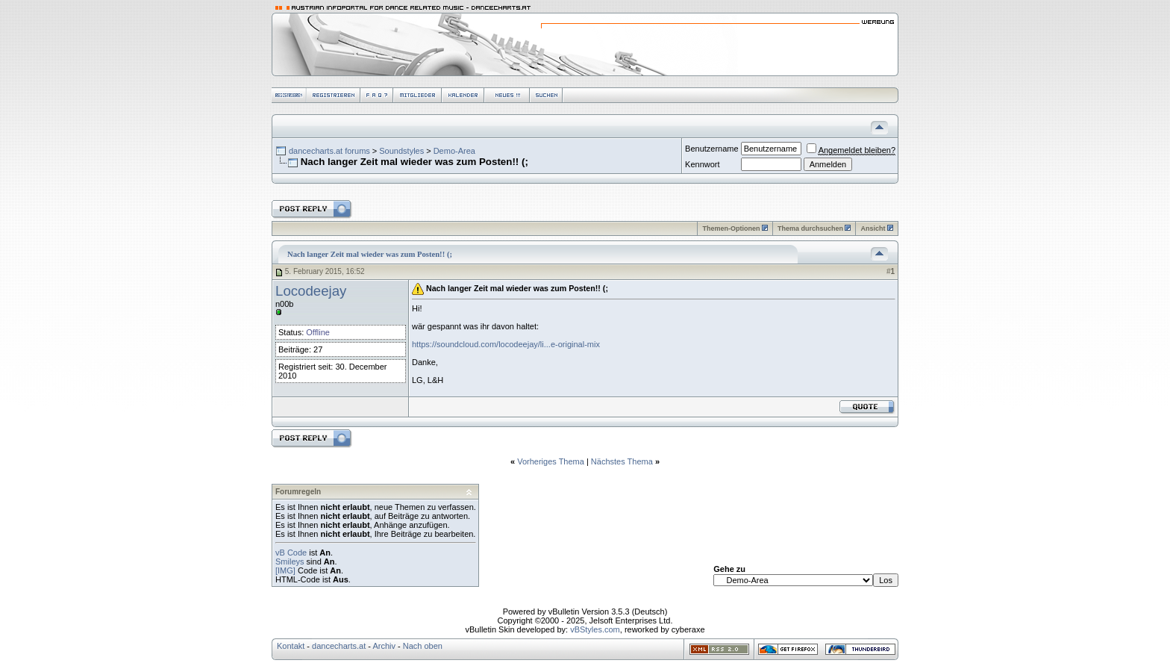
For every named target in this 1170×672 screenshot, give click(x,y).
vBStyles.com (595, 629)
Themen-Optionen (731, 228)
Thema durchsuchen (810, 228)
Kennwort (702, 164)
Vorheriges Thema (550, 461)
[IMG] (285, 570)
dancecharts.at (339, 645)
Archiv (383, 645)
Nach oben (422, 645)
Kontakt (290, 645)
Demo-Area (454, 150)
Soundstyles (401, 150)
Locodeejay (310, 291)
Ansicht (872, 228)
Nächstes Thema (622, 461)
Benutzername (712, 148)
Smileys (289, 561)
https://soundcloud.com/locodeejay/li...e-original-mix (506, 344)
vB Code (291, 552)
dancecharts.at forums (329, 150)
